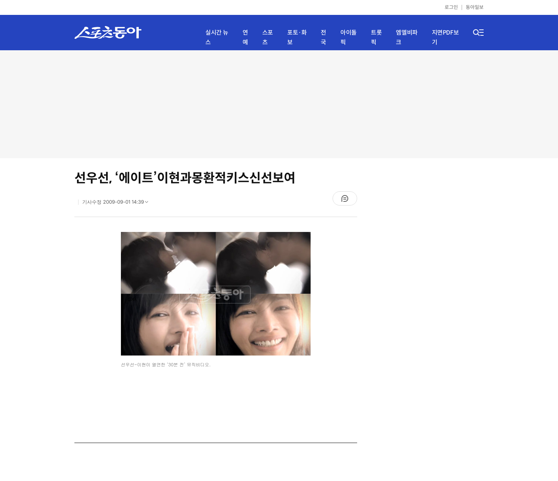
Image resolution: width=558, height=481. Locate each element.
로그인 (451, 7)
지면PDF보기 (445, 37)
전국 (323, 37)
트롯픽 (376, 37)
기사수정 (117, 203)
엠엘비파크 (406, 37)
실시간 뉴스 (216, 37)
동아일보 (475, 7)
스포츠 (267, 37)
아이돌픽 (348, 37)
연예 (245, 37)
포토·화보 (297, 37)
